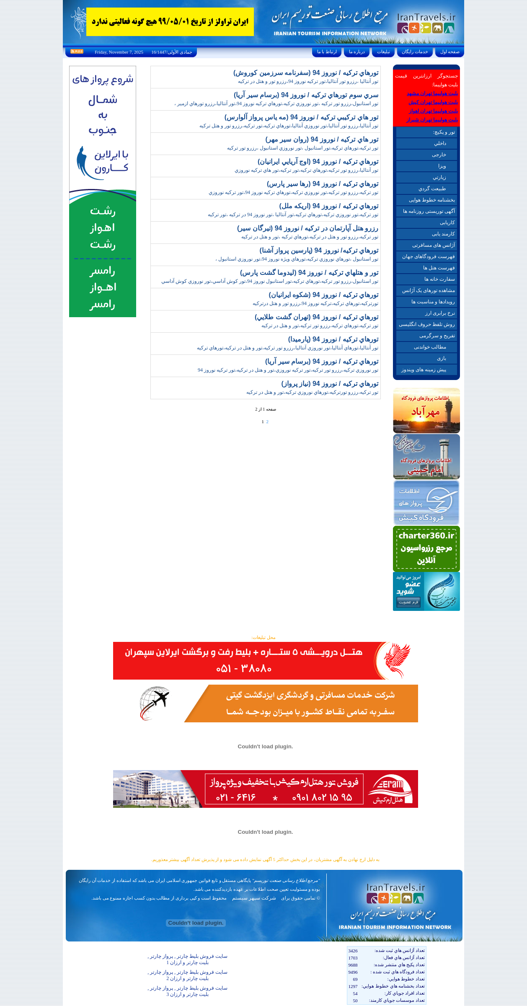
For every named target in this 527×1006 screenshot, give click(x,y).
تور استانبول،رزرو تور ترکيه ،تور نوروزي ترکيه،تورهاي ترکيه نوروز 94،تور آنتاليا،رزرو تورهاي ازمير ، (276, 103)
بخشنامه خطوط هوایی (432, 200)
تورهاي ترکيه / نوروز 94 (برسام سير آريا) (321, 361)
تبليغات (383, 51)
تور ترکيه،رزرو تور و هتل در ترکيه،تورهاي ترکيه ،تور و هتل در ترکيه (309, 237)
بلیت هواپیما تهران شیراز (432, 120)
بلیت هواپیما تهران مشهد (432, 93)
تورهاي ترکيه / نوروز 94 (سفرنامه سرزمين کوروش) (305, 72)
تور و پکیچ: (444, 132)
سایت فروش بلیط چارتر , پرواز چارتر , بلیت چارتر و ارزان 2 (187, 975)
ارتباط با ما (327, 51)
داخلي (440, 143)
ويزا (442, 166)
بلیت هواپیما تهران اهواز (433, 111)
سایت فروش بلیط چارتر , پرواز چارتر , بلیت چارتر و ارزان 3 (187, 991)
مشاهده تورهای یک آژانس (428, 290)
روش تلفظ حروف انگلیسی (427, 324)
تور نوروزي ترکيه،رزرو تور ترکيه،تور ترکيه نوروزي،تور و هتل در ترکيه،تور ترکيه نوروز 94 (288, 370)
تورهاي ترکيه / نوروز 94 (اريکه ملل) (328, 205)
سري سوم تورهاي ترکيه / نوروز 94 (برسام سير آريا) (306, 94)
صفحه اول (450, 51)
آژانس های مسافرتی (433, 245)
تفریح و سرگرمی (437, 336)
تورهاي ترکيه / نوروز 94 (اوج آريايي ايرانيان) (318, 161)
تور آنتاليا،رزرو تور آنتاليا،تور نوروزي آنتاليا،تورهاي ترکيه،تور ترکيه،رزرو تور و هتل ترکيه (288, 126)
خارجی (439, 155)
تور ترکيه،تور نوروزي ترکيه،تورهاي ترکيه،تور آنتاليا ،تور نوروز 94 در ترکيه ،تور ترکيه (293, 214)
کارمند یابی (443, 234)
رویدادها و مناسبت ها (433, 302)
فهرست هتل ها (439, 268)
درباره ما (357, 51)
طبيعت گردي (432, 188)
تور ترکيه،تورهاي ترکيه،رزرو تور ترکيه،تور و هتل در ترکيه (319, 325)
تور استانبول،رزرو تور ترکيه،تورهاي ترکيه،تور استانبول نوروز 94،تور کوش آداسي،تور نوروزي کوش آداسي (269, 281)
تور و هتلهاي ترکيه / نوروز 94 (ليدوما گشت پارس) (309, 272)
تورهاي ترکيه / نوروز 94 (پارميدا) (333, 339)
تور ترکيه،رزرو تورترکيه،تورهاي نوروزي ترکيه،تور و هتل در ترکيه (312, 392)
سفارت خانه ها (439, 279)
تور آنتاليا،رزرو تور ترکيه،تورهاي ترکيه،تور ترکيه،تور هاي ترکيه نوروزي (306, 170)
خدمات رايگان (415, 51)
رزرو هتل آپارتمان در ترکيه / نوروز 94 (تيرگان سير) (307, 228)
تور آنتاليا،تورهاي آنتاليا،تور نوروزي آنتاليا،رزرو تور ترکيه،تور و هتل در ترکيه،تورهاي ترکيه (287, 348)
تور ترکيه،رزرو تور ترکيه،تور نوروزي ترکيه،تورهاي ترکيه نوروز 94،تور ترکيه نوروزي (293, 192)
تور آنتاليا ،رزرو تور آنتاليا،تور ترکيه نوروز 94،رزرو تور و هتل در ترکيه (308, 81)
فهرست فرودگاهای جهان (428, 256)
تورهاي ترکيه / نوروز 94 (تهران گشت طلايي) (316, 317)
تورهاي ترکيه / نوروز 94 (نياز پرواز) (329, 383)
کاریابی (447, 222)
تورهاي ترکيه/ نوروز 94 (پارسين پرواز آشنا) (318, 250)
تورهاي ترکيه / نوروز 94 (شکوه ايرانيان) (323, 294)
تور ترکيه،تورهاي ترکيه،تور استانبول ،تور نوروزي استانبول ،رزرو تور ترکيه (302, 148)
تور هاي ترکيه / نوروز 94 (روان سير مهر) (322, 139)
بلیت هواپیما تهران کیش (433, 102)
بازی (441, 358)
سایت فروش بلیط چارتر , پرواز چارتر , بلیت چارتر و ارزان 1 (187, 959)
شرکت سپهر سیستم (254, 898)
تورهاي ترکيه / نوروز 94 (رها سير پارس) (322, 183)
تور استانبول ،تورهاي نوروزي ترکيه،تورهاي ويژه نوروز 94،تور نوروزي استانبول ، (296, 259)
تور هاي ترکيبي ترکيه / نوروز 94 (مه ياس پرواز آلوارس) (301, 117)
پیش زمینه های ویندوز (423, 369)
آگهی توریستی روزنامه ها (429, 211)
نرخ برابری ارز (440, 313)
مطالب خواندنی (430, 347)
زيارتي (439, 177)
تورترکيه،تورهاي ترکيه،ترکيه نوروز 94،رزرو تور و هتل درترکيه (315, 303)
